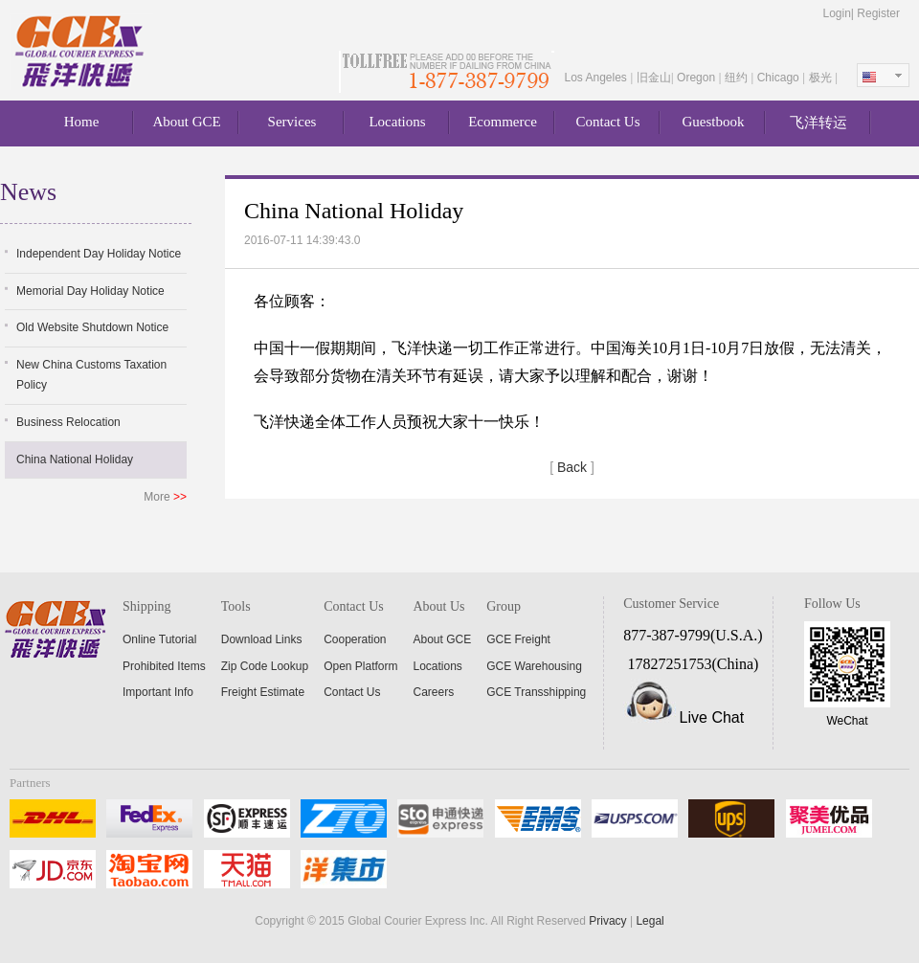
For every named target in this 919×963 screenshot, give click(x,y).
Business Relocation (68, 422)
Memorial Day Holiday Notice (90, 291)
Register (878, 13)
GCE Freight (518, 639)
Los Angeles (597, 77)
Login (836, 13)
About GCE (186, 121)
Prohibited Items (164, 666)
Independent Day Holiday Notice (98, 253)
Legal (649, 921)
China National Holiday (74, 459)
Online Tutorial (159, 639)
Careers (434, 692)
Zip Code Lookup (264, 666)
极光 (822, 77)
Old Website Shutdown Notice (92, 327)
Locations (397, 121)
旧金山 (654, 77)
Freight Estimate (262, 692)
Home (82, 121)
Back (572, 467)
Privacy (607, 921)
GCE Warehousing (534, 666)
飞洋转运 (818, 122)
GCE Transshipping (536, 692)
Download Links (262, 639)
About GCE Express (81, 51)
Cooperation (355, 639)
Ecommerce (502, 121)
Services (292, 121)
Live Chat (712, 717)
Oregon (697, 77)
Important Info (158, 692)
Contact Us (607, 121)
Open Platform (360, 666)
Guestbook (714, 121)
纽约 (738, 77)
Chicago (779, 77)
